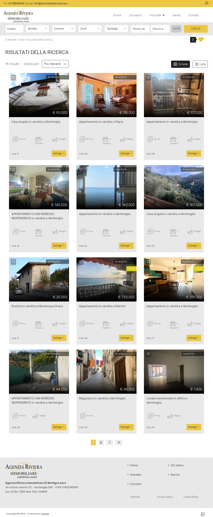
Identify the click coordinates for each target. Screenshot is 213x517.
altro (176, 28)
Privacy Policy (164, 496)
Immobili (157, 15)
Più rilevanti (55, 64)
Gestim (45, 513)
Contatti (193, 15)
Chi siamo (135, 15)
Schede (180, 64)
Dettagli (59, 153)
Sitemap (135, 496)
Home (117, 15)
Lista (200, 64)
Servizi (176, 15)
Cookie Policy (191, 496)
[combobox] (37, 29)
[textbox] (61, 28)
